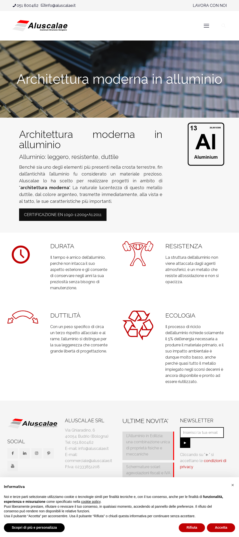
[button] (233, 485)
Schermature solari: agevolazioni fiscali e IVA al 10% (148, 473)
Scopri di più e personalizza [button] (34, 527)
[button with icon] (12, 453)
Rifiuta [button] (192, 527)
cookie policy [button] (90, 502)
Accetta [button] (221, 527)
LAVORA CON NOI (210, 5)
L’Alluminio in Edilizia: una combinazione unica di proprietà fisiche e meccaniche (148, 445)
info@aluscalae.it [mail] (60, 5)
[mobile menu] (206, 25)
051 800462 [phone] (27, 5)
